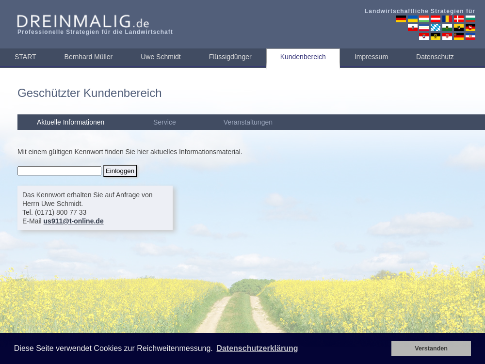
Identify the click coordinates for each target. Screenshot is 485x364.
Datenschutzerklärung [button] (257, 348)
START (25, 57)
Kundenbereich (303, 57)
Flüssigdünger (230, 57)
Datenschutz (435, 57)
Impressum (371, 57)
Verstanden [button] (431, 348)
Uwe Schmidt (160, 57)
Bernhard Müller (89, 57)
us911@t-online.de (74, 221)
